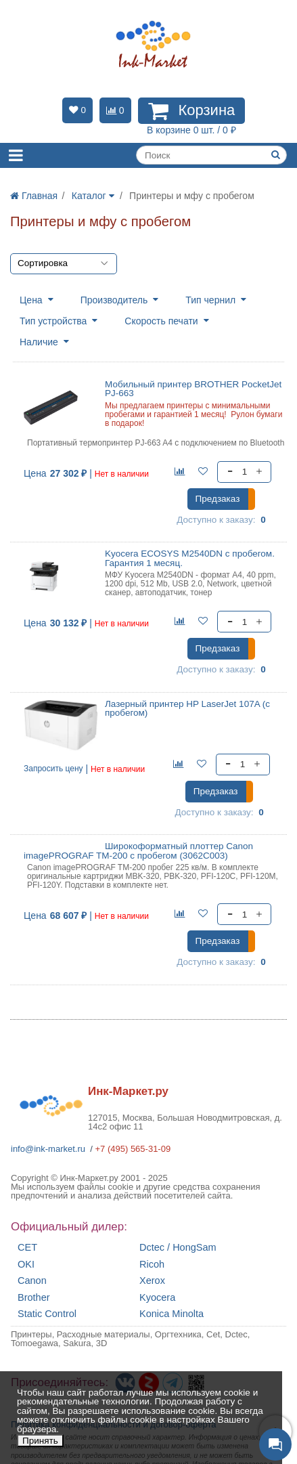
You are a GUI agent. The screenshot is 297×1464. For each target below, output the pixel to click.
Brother (34, 1298)
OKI (26, 1265)
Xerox (152, 1281)
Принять (40, 1441)
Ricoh (151, 1265)
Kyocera (157, 1298)
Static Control (47, 1314)
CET (27, 1248)
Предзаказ (218, 499)
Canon (32, 1281)
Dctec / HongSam (177, 1248)
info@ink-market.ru (48, 1149)
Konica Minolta (171, 1314)
